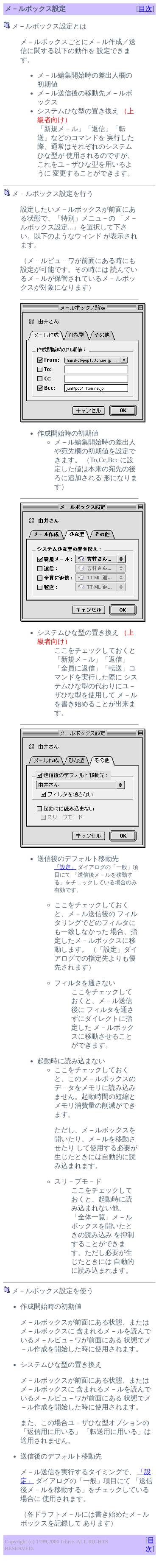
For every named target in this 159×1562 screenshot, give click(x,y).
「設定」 (65, 867)
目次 (145, 8)
